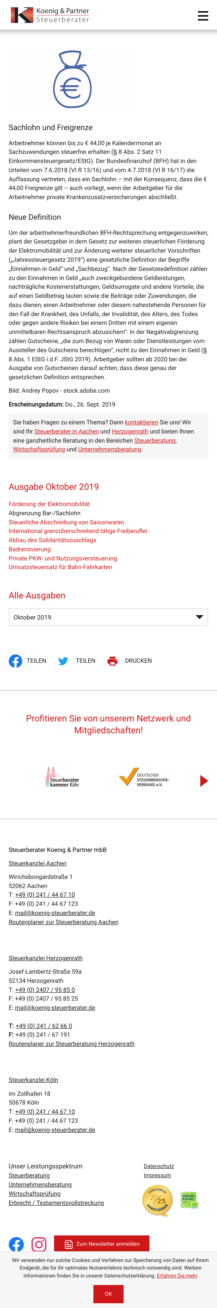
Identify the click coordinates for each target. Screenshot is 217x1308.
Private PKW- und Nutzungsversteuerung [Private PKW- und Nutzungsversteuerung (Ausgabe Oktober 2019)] (63, 558)
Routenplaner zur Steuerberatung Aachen (64, 922)
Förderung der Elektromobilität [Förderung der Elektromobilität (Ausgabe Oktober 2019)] (49, 504)
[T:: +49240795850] (45, 989)
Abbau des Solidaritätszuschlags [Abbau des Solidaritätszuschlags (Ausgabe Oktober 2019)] (53, 540)
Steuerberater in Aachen (67, 431)
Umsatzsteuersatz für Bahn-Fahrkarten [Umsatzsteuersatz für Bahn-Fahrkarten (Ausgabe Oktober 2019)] (60, 567)
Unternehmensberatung (109, 449)
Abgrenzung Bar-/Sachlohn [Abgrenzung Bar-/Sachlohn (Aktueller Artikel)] (45, 513)
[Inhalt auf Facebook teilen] (30, 661)
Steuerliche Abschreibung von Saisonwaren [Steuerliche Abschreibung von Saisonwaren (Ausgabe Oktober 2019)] (66, 522)
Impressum (157, 1175)
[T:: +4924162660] (43, 1026)
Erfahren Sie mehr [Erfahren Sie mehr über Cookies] (177, 1276)
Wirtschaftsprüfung (39, 449)
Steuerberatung (154, 440)
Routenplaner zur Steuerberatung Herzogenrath (72, 1043)
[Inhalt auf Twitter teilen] (77, 661)
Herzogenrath (130, 431)
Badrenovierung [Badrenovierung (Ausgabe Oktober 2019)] (30, 549)
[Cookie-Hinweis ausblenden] (108, 1294)
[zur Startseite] (50, 14)
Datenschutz (159, 1166)
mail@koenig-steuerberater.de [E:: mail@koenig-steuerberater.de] (55, 913)
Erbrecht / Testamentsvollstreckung (56, 1202)
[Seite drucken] (131, 661)
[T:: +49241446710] (45, 894)
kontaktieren (141, 422)
